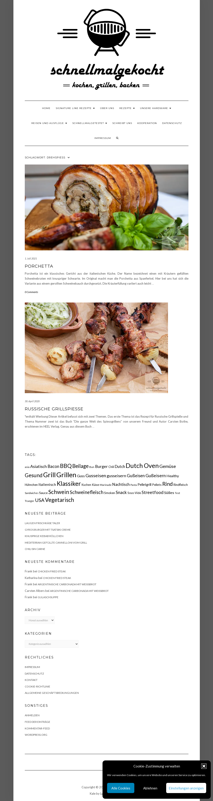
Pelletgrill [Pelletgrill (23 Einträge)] (144, 484)
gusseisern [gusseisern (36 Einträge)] (116, 475)
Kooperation (147, 123)
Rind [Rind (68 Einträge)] (167, 484)
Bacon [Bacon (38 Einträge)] (53, 466)
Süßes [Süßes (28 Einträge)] (169, 492)
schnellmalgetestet (89, 123)
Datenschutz (172, 123)
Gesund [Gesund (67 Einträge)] (34, 475)
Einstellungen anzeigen (186, 788)
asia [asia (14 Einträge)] (27, 466)
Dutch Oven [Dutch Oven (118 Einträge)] (142, 465)
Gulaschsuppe (48, 597)
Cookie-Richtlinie (37, 686)
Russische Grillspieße (54, 409)
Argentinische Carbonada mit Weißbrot (67, 584)
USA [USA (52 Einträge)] (39, 500)
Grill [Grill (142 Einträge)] (49, 475)
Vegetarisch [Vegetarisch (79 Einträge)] (59, 499)
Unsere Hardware (155, 108)
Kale (92, 793)
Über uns (107, 108)
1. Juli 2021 (31, 258)
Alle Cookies (120, 788)
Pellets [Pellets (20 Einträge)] (157, 484)
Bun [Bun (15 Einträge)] (91, 466)
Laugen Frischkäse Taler (42, 523)
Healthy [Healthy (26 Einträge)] (172, 476)
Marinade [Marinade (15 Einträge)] (106, 484)
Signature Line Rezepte (75, 108)
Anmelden (32, 715)
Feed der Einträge (37, 722)
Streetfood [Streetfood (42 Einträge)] (152, 492)
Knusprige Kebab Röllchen (44, 536)
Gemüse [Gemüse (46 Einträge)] (167, 466)
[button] (204, 766)
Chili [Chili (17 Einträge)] (111, 467)
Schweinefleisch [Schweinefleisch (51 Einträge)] (86, 492)
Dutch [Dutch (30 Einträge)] (120, 466)
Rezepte (127, 108)
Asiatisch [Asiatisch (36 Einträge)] (38, 466)
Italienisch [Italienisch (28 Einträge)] (47, 484)
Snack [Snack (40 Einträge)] (121, 492)
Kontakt (31, 680)
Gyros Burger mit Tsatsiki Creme (48, 529)
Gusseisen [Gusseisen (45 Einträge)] (95, 475)
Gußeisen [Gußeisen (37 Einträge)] (136, 475)
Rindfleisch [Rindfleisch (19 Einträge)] (180, 484)
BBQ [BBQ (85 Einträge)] (66, 465)
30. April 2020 (32, 401)
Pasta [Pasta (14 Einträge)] (133, 484)
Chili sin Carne (35, 549)
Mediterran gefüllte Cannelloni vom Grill (56, 542)
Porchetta (39, 266)
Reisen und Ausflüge (49, 123)
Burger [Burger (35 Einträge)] (101, 466)
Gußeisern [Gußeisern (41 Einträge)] (155, 475)
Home (46, 108)
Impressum (102, 138)
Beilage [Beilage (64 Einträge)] (80, 466)
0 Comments (31, 291)
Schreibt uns (122, 123)
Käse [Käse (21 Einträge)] (95, 484)
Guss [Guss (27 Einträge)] (81, 476)
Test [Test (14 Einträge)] (177, 492)
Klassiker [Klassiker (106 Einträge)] (69, 483)
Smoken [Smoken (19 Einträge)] (109, 493)
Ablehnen (150, 788)
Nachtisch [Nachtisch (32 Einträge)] (121, 484)
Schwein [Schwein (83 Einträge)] (58, 492)
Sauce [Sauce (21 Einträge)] (43, 493)
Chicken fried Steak (52, 571)
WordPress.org (36, 734)
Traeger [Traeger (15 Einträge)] (29, 500)
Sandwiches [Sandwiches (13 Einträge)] (31, 492)
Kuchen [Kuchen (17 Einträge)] (86, 484)
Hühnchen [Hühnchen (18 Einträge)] (31, 484)
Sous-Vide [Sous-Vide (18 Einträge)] (134, 493)
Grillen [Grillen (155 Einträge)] (66, 475)
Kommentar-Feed (37, 728)
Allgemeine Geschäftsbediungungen (52, 693)
